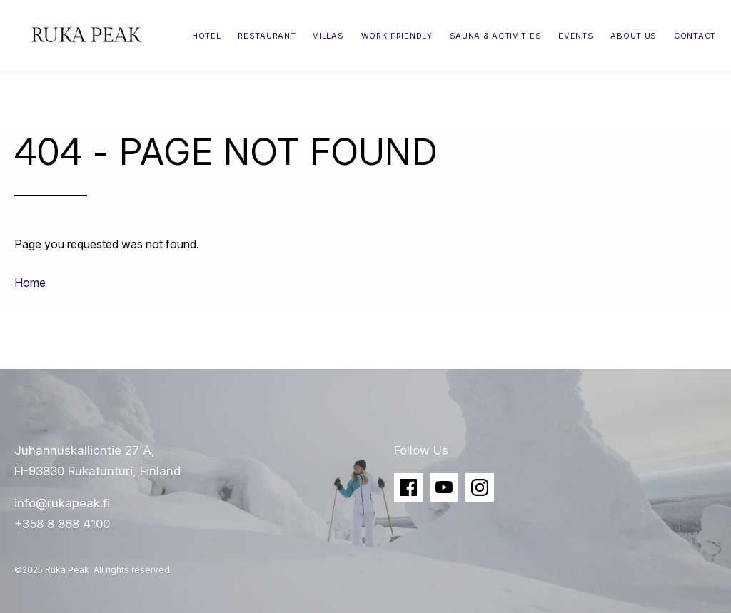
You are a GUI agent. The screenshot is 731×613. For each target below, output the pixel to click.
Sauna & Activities (496, 36)
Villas (328, 36)
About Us (633, 36)
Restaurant (267, 36)
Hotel (206, 36)
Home (30, 282)
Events (575, 36)
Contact (695, 36)
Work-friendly (397, 36)
